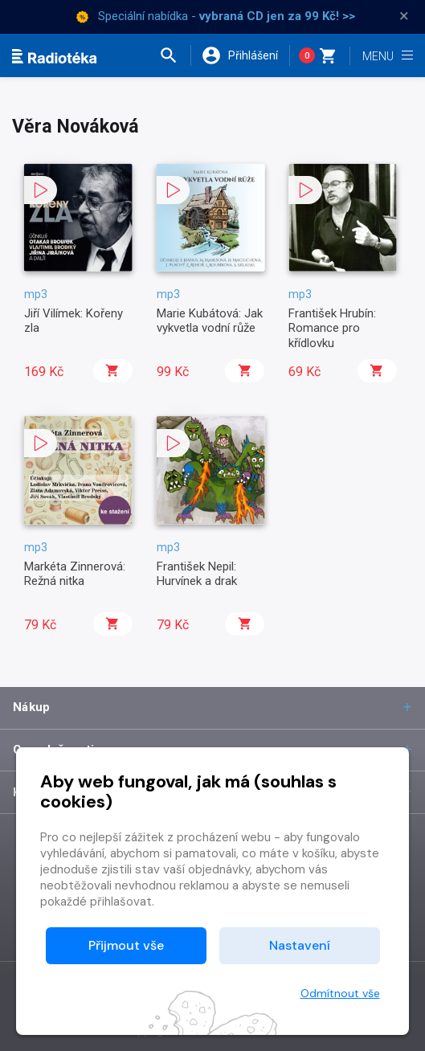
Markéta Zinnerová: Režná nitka (74, 573)
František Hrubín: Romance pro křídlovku (332, 328)
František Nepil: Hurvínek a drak (197, 573)
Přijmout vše (126, 945)
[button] (174, 55)
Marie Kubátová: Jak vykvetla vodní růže (210, 320)
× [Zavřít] (404, 16)
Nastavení (299, 945)
